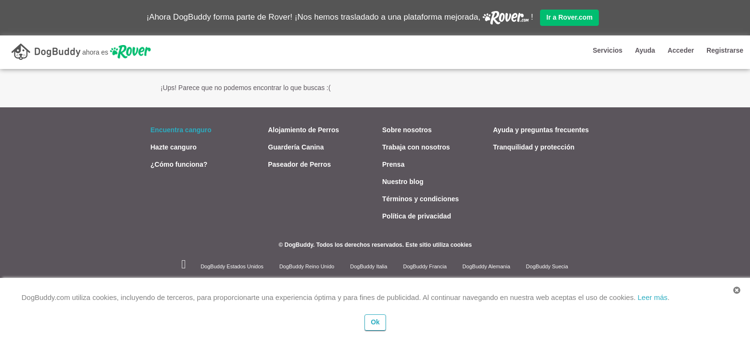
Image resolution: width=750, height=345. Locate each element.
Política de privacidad (416, 215)
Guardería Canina (296, 146)
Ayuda (645, 50)
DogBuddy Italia (368, 266)
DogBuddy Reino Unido (306, 266)
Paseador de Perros (299, 164)
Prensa (393, 164)
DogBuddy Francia (425, 266)
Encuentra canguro (181, 129)
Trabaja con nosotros (416, 146)
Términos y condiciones (420, 198)
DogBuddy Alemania (486, 266)
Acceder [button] (681, 50)
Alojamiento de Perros (303, 129)
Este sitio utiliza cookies (439, 244)
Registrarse (724, 50)
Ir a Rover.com (569, 17)
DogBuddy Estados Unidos (231, 266)
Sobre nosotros (406, 129)
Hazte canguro (174, 146)
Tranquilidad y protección (533, 146)
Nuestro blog (402, 181)
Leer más (653, 297)
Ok (375, 322)
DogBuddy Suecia (547, 266)
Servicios (607, 50)
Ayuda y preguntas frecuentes (541, 129)
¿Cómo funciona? (179, 164)
